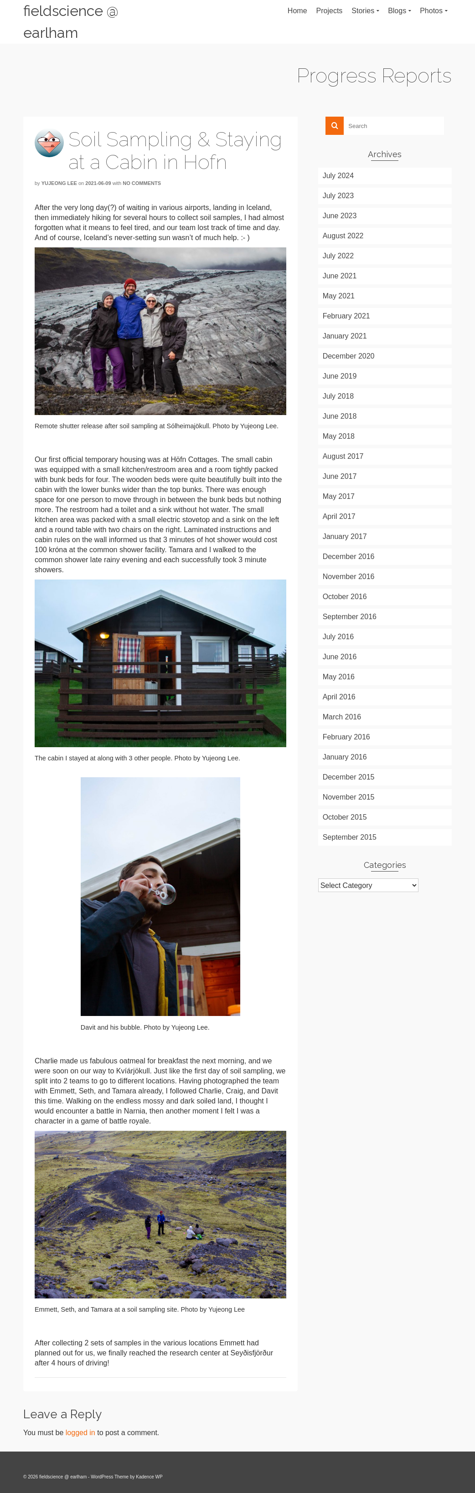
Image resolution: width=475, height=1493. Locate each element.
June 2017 (340, 476)
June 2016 (340, 657)
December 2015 (349, 777)
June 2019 (340, 376)
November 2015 (349, 797)
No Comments (142, 183)
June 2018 (340, 416)
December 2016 (349, 556)
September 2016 (350, 617)
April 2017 (339, 516)
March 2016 (342, 717)
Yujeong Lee (59, 183)
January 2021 (345, 336)
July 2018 (338, 396)
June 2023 (340, 216)
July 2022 (338, 256)
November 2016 (349, 576)
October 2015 (345, 817)
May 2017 (339, 496)
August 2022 (343, 236)
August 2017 (343, 456)
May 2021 (339, 296)
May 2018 (339, 436)
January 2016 (345, 757)
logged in (80, 1433)
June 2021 (340, 276)
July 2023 (338, 196)
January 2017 (345, 536)
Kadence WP (149, 1476)
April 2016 (339, 697)
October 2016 (345, 596)
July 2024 (338, 176)
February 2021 (346, 316)
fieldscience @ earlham (71, 21)
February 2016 (346, 737)
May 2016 (339, 677)
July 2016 (338, 637)
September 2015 (350, 837)
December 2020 (349, 356)
